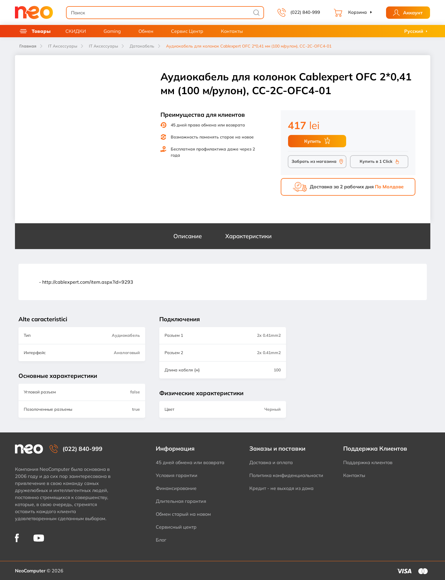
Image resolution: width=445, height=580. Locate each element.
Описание (187, 236)
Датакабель (142, 46)
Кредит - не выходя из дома (281, 488)
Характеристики (248, 236)
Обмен (145, 31)
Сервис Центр (187, 31)
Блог (161, 540)
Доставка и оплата (271, 462)
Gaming (112, 31)
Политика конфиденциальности (286, 475)
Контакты (232, 31)
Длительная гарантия (181, 501)
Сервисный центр (176, 527)
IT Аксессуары (62, 46)
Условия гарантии (176, 475)
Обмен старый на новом (183, 514)
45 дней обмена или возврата (190, 462)
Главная (27, 46)
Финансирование (176, 488)
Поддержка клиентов (367, 462)
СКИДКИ (75, 31)
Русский (413, 31)
